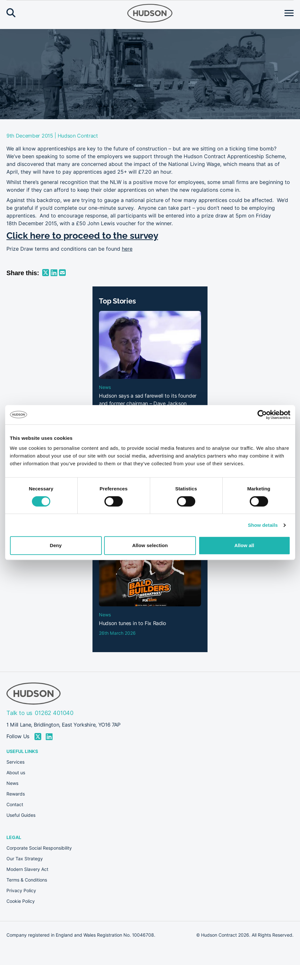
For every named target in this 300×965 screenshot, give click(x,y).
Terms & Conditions (26, 880)
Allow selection (150, 545)
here (127, 249)
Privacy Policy (21, 890)
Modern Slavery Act (27, 869)
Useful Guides (20, 815)
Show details (263, 525)
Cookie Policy (20, 901)
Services (15, 762)
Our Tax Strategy (24, 858)
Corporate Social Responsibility (39, 848)
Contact (14, 804)
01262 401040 (54, 712)
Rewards (15, 793)
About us (15, 772)
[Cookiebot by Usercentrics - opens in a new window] (262, 415)
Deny (56, 545)
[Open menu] (289, 13)
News (12, 783)
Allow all (244, 545)
